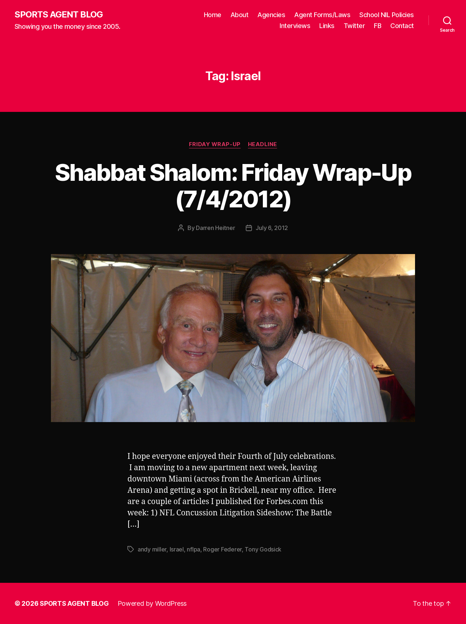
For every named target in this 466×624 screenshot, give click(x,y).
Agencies (271, 15)
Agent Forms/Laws (322, 15)
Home (212, 15)
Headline (262, 144)
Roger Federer (222, 549)
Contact (402, 26)
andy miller (152, 549)
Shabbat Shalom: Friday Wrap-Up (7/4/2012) (233, 185)
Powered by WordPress (152, 603)
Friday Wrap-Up (215, 144)
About (239, 15)
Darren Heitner (215, 227)
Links (327, 26)
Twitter (354, 26)
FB (377, 26)
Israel (177, 549)
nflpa (193, 549)
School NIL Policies (386, 15)
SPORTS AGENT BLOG (59, 14)
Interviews (295, 26)
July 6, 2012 (272, 227)
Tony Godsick (263, 549)
